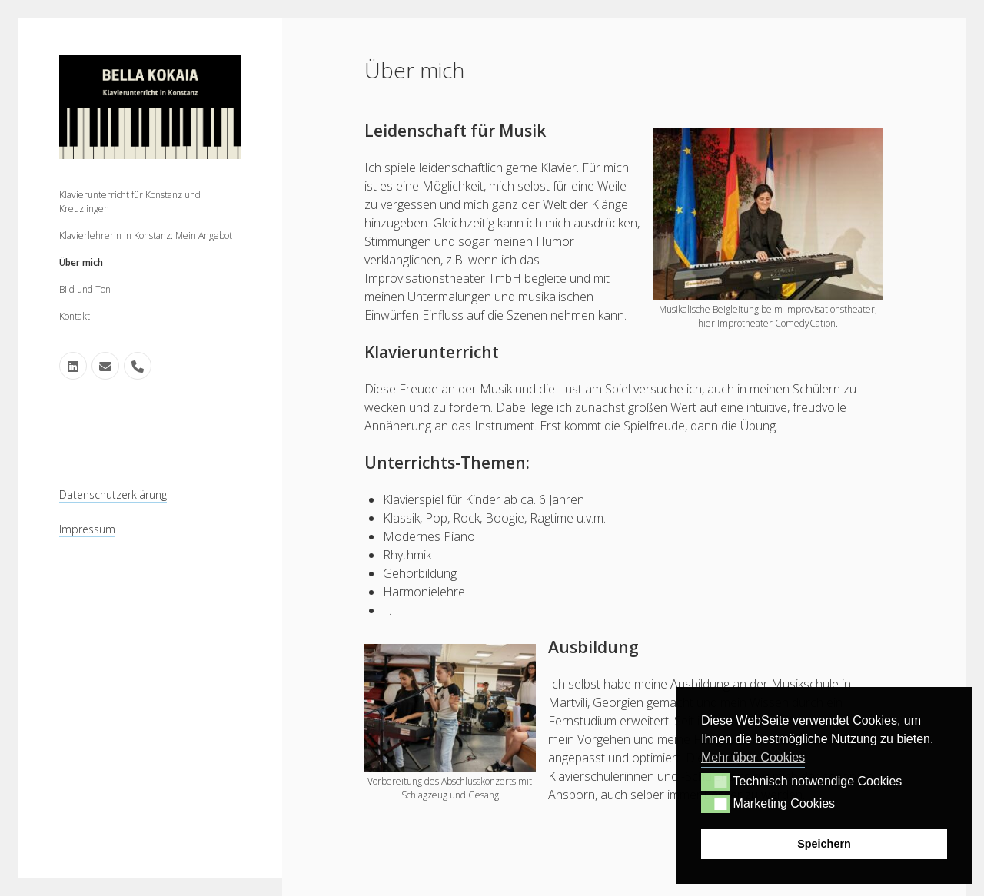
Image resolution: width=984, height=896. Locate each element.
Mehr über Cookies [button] (753, 757)
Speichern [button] (824, 844)
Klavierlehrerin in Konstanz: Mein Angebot (145, 235)
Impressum (87, 529)
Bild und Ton (85, 289)
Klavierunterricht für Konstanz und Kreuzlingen (130, 201)
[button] (715, 781)
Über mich (81, 262)
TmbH (504, 278)
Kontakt (74, 316)
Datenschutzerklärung (113, 494)
